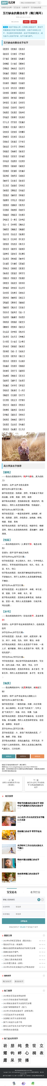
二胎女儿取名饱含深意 (12, 960)
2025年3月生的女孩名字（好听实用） (18, 1011)
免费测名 (34, 21)
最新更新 (21, 1070)
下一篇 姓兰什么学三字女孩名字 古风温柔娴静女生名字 (36, 783)
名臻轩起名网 (6, 7)
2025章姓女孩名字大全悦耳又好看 (17, 1003)
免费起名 (26, 21)
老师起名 (37, 756)
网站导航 (17, 1070)
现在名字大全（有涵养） (13, 944)
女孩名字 (25, 7)
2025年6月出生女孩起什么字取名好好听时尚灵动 (18, 967)
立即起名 (23, 921)
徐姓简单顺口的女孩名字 (28, 874)
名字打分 (23, 756)
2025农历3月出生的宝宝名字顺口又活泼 (30, 818)
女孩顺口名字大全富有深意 (14, 1018)
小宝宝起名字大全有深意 (13, 1015)
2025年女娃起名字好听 (12, 956)
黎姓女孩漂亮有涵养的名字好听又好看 (18, 948)
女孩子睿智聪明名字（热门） (15, 1007)
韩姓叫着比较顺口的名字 (28, 859)
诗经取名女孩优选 (10, 1030)
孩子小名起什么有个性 (12, 1022)
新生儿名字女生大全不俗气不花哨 (17, 1026)
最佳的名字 (19, 981)
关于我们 (30, 1070)
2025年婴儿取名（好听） (13, 963)
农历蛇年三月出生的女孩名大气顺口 (30, 846)
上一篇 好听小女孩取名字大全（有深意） (11, 782)
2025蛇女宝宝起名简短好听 (14, 996)
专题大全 (26, 1070)
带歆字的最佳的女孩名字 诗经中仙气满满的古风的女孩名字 (30, 804)
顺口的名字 (7, 981)
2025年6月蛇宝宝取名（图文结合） (17, 941)
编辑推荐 (7, 976)
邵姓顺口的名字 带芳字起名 (29, 831)
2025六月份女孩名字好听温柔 (15, 1000)
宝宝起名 (16, 7)
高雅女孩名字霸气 (10, 952)
